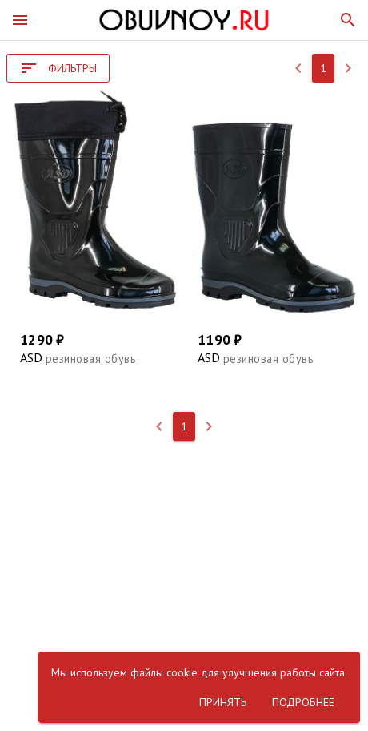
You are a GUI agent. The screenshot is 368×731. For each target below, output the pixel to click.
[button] (20, 20)
